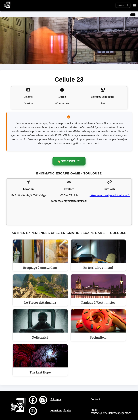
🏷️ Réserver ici (69, 161)
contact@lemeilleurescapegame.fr (111, 412)
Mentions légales (60, 410)
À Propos (55, 399)
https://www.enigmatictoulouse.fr (110, 195)
